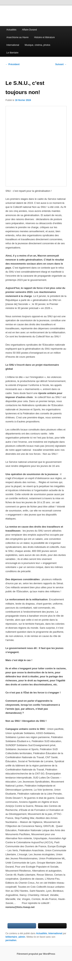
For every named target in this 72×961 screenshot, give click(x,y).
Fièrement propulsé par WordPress (36, 954)
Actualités (11, 29)
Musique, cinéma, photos (37, 45)
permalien (11, 940)
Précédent (13, 64)
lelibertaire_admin (15, 937)
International (12, 45)
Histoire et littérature (44, 37)
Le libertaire (12, 52)
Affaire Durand (29, 29)
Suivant (61, 64)
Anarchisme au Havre (17, 37)
